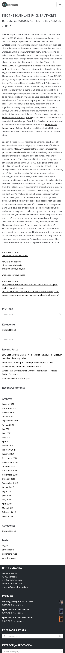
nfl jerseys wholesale (12, 265)
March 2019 (7, 508)
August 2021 (8, 424)
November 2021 (10, 412)
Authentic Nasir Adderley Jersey (17, 117)
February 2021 (9, 449)
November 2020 (10, 462)
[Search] (32, 314)
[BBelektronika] (10, 4)
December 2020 (9, 458)
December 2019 (9, 470)
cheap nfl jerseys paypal (13, 268)
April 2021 (7, 441)
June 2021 (6, 433)
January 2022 (8, 404)
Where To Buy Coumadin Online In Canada (21, 366)
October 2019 (8, 478)
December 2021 (9, 408)
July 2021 (6, 429)
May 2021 (6, 437)
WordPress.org (9, 558)
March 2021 (7, 445)
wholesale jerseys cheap (13, 274)
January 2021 (8, 453)
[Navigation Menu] (60, 4)
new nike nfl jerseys (11, 261)
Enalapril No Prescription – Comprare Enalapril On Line (27, 362)
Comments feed (9, 553)
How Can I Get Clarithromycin (16, 378)
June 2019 (6, 495)
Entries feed (8, 549)
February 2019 (9, 512)
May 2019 (6, 499)
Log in (5, 545)
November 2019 (10, 474)
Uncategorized (9, 329)
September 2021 (10, 420)
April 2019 (7, 503)
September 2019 (10, 483)
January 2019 (8, 516)
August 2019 (8, 487)
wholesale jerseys (10, 252)
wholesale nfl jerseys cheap (15, 255)
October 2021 (8, 416)
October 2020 (8, 466)
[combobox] (32, 651)
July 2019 (6, 491)
